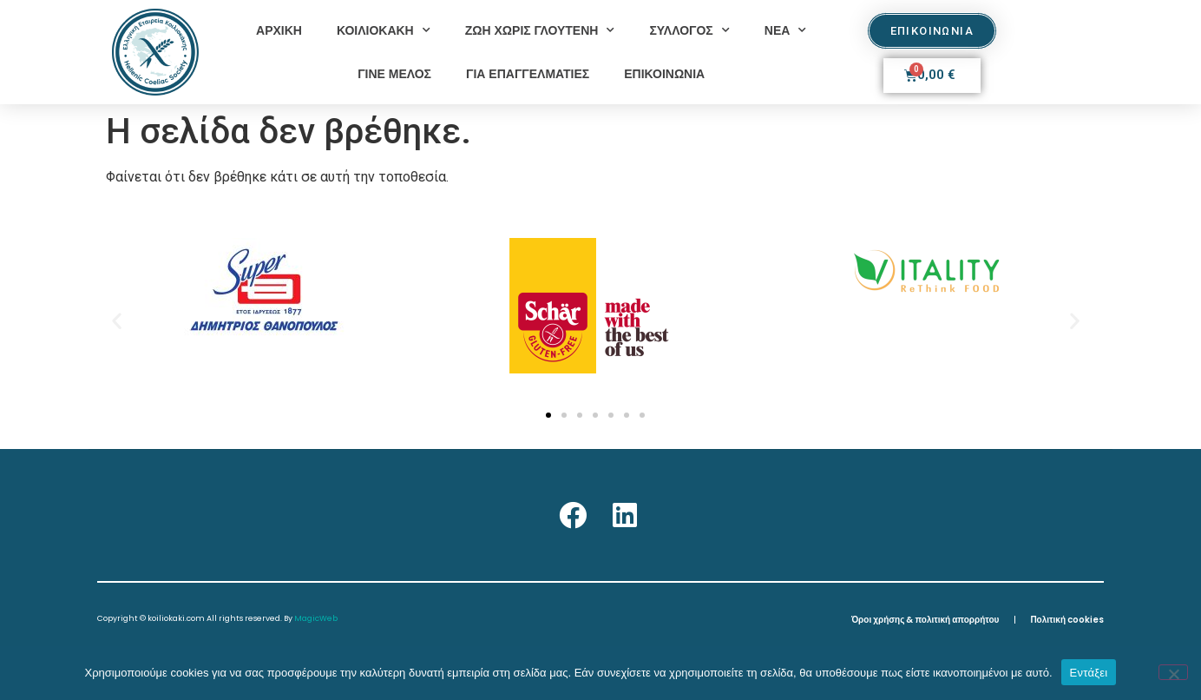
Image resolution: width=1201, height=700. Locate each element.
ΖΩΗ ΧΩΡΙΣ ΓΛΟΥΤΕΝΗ (540, 30)
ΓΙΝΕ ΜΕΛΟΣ (394, 74)
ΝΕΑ (786, 30)
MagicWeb (316, 618)
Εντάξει (1089, 672)
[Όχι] (1173, 672)
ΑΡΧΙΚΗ (279, 30)
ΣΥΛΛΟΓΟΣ (689, 30)
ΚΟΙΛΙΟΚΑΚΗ (383, 30)
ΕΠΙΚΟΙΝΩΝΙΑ (664, 74)
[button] (117, 320)
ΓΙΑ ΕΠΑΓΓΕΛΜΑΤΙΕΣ (527, 74)
